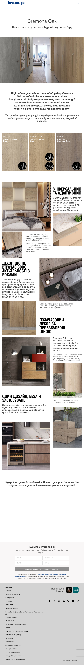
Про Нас (8, 591)
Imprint (7, 628)
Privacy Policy (9, 621)
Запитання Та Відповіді (13, 635)
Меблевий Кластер (11, 608)
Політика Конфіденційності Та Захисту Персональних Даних (24, 613)
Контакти (9, 638)
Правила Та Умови (11, 617)
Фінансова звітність (13, 645)
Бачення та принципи (12, 594)
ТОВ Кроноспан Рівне (12, 652)
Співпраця (8, 601)
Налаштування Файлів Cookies (15, 624)
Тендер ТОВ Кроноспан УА (14, 656)
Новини (26, 631)
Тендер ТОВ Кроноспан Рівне (15, 659)
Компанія (8, 587)
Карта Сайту (10, 642)
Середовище (9, 598)
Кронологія (9, 605)
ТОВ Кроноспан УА (11, 649)
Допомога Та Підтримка (14, 631)
